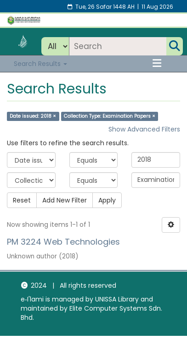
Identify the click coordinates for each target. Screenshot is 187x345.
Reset (22, 200)
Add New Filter (64, 200)
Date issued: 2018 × (33, 116)
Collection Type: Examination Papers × (109, 116)
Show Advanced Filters (144, 129)
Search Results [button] (40, 63)
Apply (107, 200)
